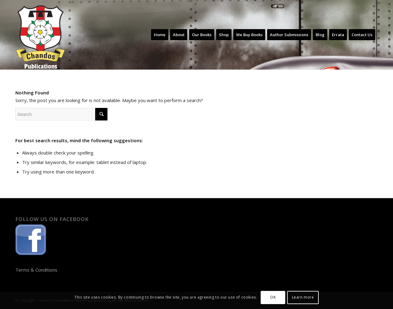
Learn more (303, 297)
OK (273, 297)
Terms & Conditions (36, 270)
